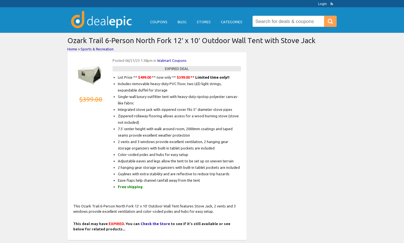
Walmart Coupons (172, 60)
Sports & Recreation (97, 49)
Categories (231, 22)
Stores (204, 22)
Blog (182, 22)
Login (322, 4)
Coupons (158, 22)
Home (72, 49)
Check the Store (155, 224)
